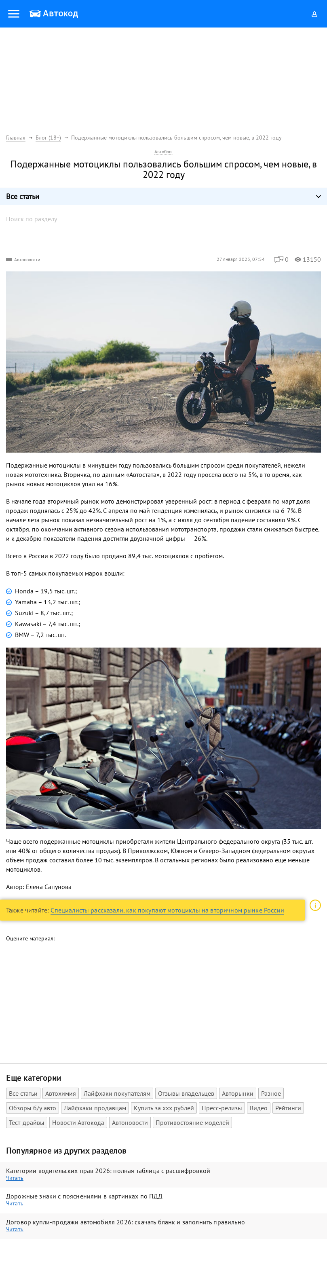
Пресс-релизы (222, 1108)
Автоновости (27, 259)
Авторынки (237, 1093)
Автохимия (60, 1093)
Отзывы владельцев (186, 1093)
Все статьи (23, 1093)
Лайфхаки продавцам (95, 1108)
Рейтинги (288, 1108)
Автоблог (163, 151)
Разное (271, 1093)
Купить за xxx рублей (164, 1108)
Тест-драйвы (26, 1122)
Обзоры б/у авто (32, 1108)
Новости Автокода (78, 1122)
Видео (259, 1108)
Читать (14, 1177)
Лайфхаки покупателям (117, 1093)
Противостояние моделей (192, 1122)
